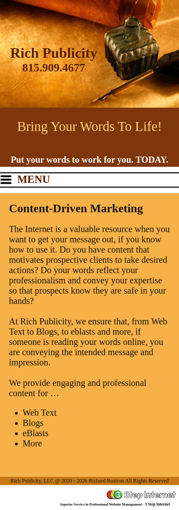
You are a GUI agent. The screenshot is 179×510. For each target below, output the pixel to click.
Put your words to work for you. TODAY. (89, 160)
